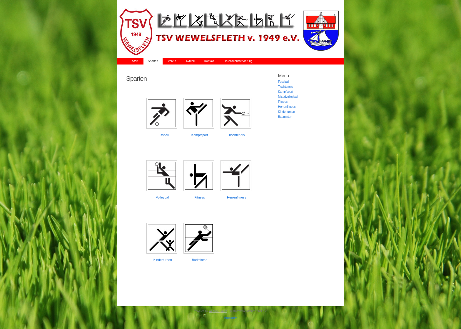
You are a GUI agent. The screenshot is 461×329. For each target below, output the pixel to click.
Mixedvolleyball (288, 96)
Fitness (283, 101)
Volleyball (162, 197)
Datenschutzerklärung (238, 61)
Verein (172, 61)
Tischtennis (236, 135)
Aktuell (190, 61)
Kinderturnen (162, 260)
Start (135, 61)
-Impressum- (230, 317)
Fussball (163, 135)
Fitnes (198, 197)
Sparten (153, 61)
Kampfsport (199, 135)
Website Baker (218, 311)
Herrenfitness (236, 197)
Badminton (200, 260)
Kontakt (209, 61)
